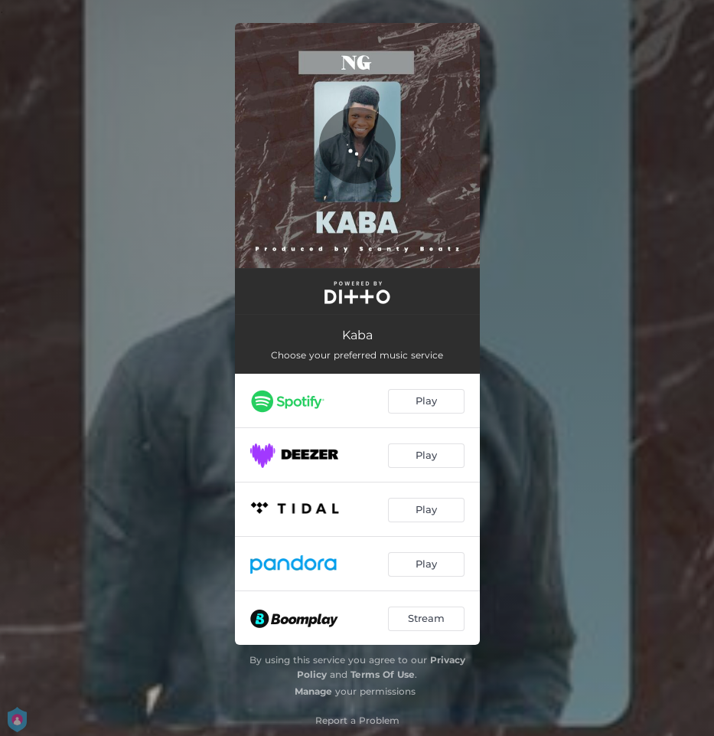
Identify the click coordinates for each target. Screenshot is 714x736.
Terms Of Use (382, 674)
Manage (313, 691)
